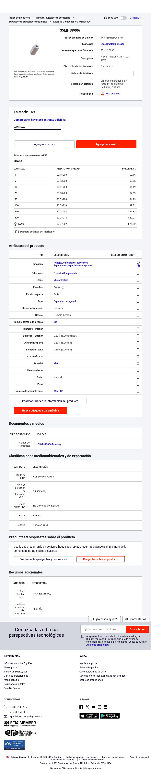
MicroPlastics (61, 280)
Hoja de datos (110, 93)
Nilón (56, 363)
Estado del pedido (89, 667)
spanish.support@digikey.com (23, 717)
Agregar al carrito (106, 144)
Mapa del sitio (11, 680)
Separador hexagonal (65, 301)
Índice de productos (19, 17)
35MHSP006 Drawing (49, 444)
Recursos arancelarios (91, 680)
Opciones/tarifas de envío (93, 671)
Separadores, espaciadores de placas (28, 21)
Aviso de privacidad (97, 644)
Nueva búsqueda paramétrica (40, 410)
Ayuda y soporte (88, 663)
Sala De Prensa (12, 688)
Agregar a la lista (44, 144)
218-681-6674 (14, 712)
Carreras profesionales (16, 675)
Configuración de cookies (91, 759)
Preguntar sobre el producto (100, 559)
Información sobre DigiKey (18, 663)
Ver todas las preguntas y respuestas (43, 559)
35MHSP (58, 391)
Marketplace (10, 667)
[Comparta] (136, 18)
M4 (55, 322)
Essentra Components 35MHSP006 (72, 21)
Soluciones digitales (14, 684)
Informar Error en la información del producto (50, 401)
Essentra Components (112, 44)
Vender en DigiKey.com (16, 671)
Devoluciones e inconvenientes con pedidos (102, 675)
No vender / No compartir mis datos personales (75, 768)
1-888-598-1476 (15, 707)
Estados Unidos (16, 757)
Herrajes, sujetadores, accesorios (53, 17)
